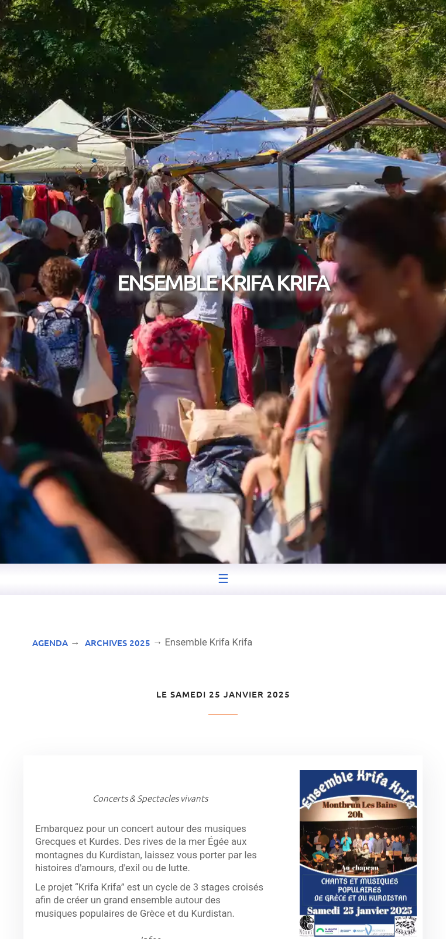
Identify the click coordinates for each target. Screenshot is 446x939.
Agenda (50, 642)
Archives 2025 (117, 642)
